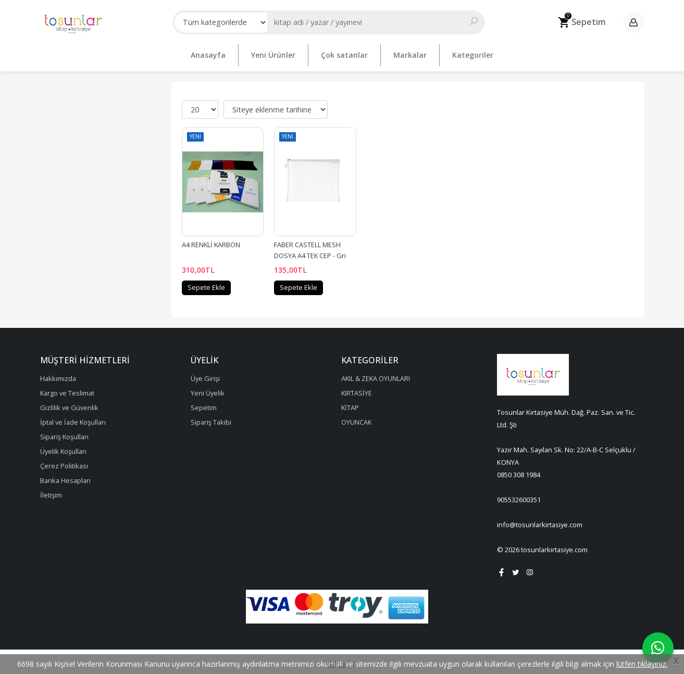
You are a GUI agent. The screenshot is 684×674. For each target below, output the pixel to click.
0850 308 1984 (518, 471)
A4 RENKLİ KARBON (211, 241)
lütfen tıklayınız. (641, 664)
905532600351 (519, 496)
